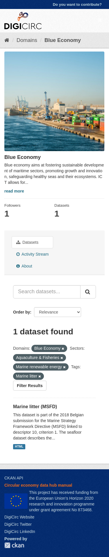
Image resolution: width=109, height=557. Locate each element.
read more (14, 191)
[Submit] (88, 291)
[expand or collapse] (100, 20)
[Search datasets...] (47, 291)
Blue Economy (62, 40)
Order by (21, 312)
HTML (19, 446)
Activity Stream (32, 254)
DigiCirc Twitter (18, 524)
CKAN (14, 545)
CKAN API (13, 478)
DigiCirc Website (19, 517)
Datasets (27, 242)
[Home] (6, 40)
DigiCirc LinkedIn (19, 531)
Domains (27, 40)
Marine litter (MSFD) (35, 406)
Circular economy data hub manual (38, 485)
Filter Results (30, 385)
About (24, 266)
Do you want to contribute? (77, 4)
